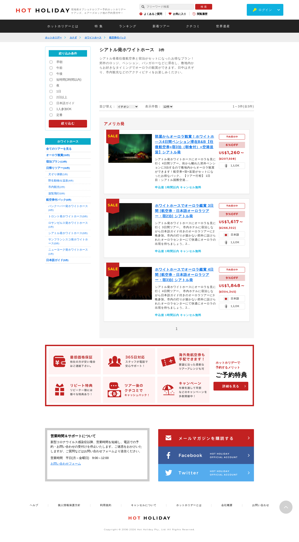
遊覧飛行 (56, 193)
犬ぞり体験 (58, 174)
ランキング (127, 26)
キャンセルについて (143, 505)
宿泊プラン (56, 161)
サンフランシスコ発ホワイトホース (68, 241)
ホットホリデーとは (63, 26)
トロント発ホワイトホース (67, 216)
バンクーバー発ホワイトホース (68, 207)
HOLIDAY (43, 10)
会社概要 (227, 505)
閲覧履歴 (202, 13)
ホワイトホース (93, 37)
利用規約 (105, 505)
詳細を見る (230, 386)
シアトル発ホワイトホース (67, 233)
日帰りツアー (58, 168)
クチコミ (193, 26)
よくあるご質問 (153, 13)
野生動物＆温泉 (60, 180)
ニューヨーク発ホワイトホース (68, 251)
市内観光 (56, 187)
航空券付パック (117, 37)
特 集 (99, 26)
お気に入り (179, 13)
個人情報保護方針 (69, 505)
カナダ (73, 37)
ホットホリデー (53, 37)
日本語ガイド (57, 260)
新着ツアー (161, 26)
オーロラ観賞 (58, 155)
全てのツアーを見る (59, 148)
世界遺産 (223, 26)
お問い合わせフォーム (65, 463)
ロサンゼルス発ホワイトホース (68, 224)
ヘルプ (34, 505)
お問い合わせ (260, 505)
